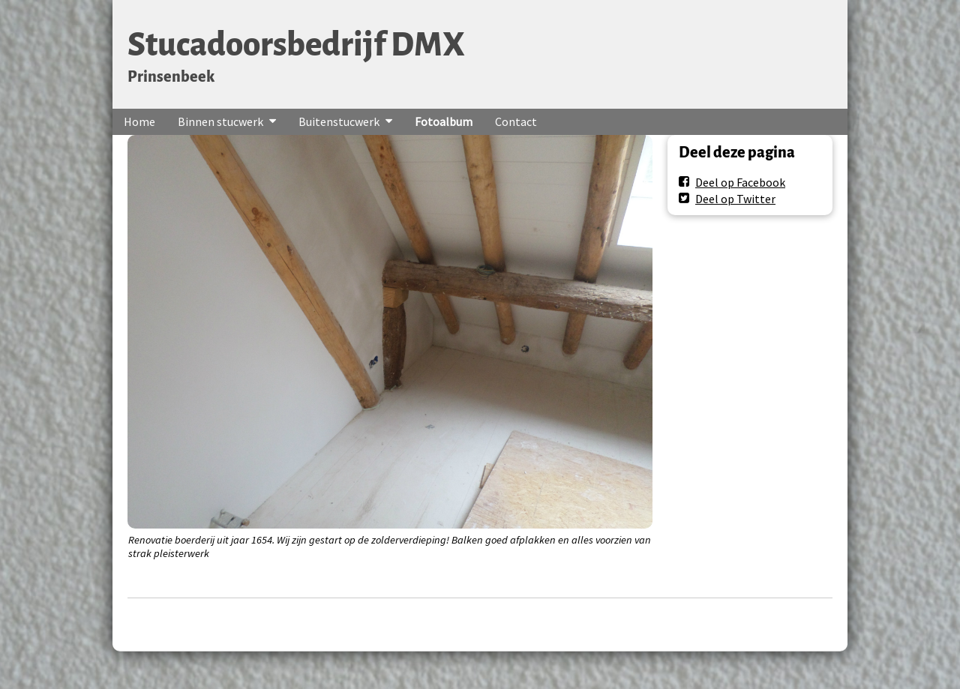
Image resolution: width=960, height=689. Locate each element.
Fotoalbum (443, 121)
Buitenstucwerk (339, 121)
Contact (516, 121)
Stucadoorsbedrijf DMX (296, 44)
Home (139, 121)
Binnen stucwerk (220, 121)
